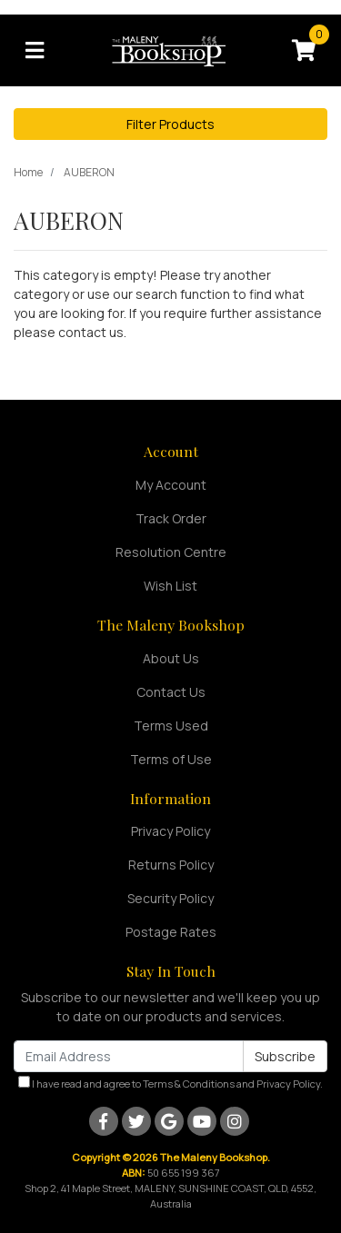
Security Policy (170, 898)
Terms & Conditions (189, 1083)
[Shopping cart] (303, 51)
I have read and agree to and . (170, 1083)
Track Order (170, 518)
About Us (171, 658)
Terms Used (171, 725)
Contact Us (171, 692)
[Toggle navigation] (34, 51)
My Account (170, 484)
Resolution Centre (170, 552)
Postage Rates (170, 931)
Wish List (170, 585)
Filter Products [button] (170, 124)
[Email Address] (129, 1056)
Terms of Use (171, 759)
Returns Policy (171, 864)
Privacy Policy (170, 831)
